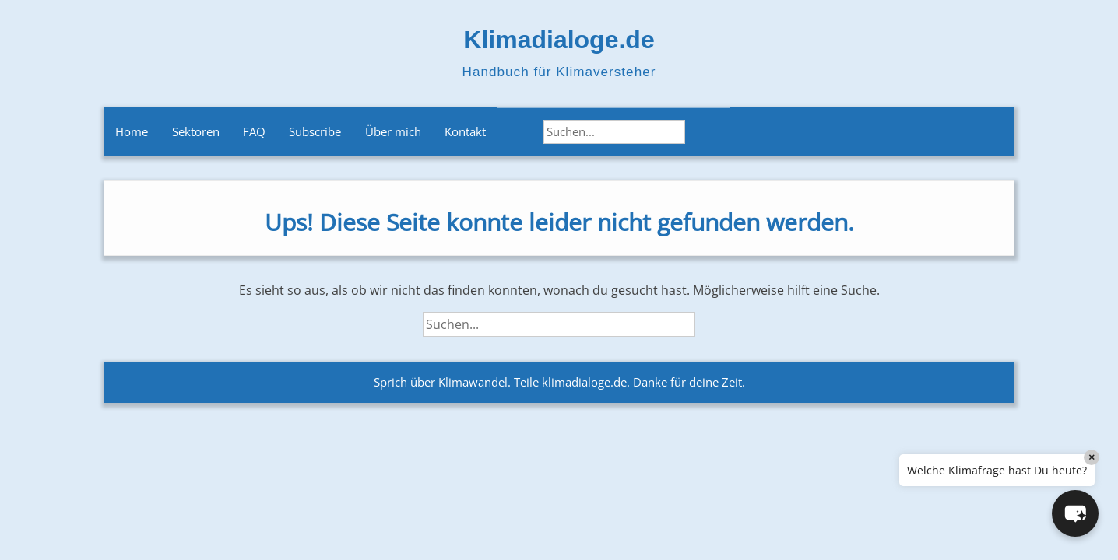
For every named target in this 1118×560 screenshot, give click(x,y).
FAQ (254, 131)
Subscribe (315, 131)
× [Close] (1091, 457)
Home (131, 131)
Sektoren (196, 131)
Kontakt (465, 131)
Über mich (393, 131)
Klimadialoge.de (558, 40)
